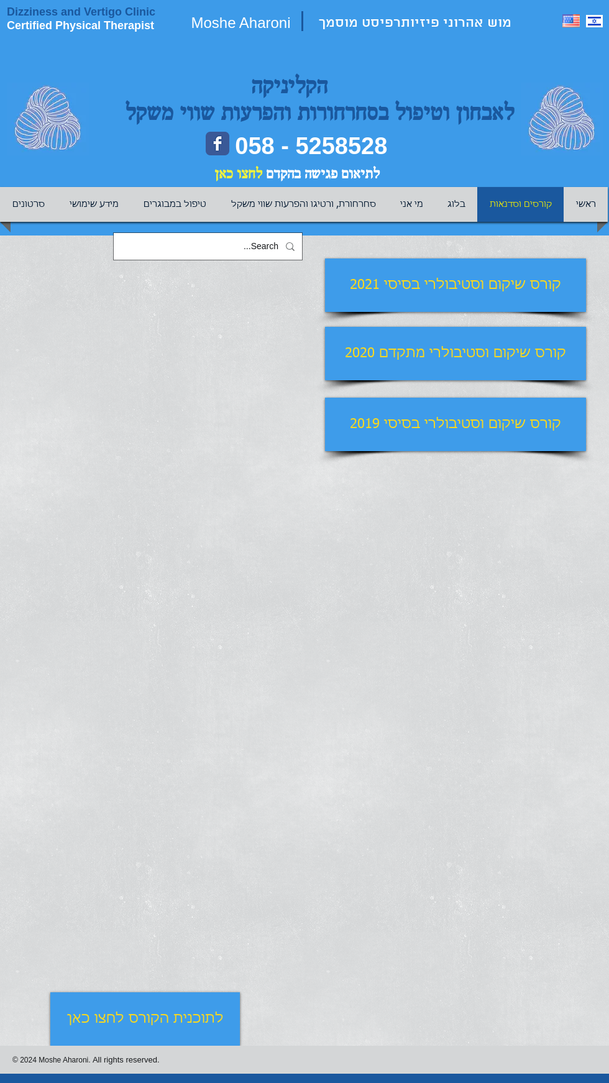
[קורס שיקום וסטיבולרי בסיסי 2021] (455, 285)
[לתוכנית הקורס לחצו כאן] (145, 1019)
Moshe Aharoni (240, 22)
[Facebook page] (217, 143)
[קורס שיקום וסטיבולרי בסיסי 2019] (455, 424)
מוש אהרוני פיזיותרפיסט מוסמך (417, 23)
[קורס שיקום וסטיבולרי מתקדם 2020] (455, 353)
